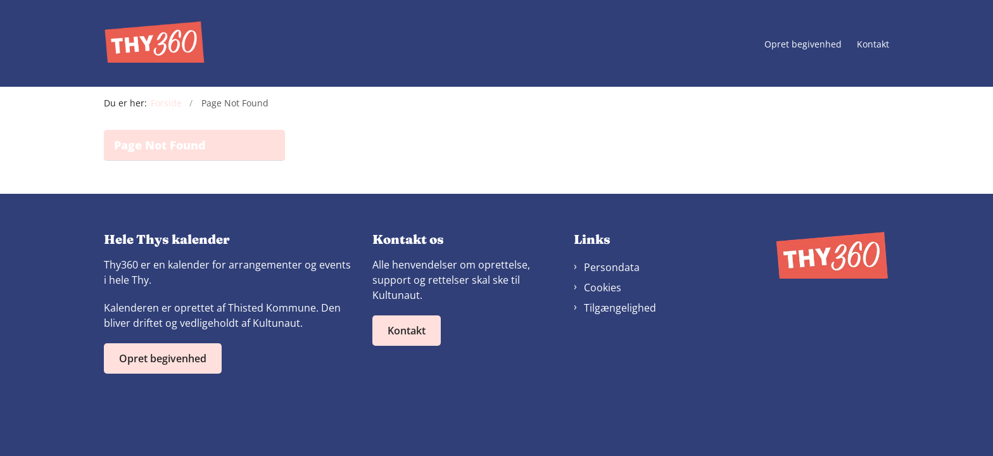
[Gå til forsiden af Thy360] (154, 43)
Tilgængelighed (620, 308)
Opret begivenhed (803, 44)
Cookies (602, 287)
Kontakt (873, 44)
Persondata (612, 267)
